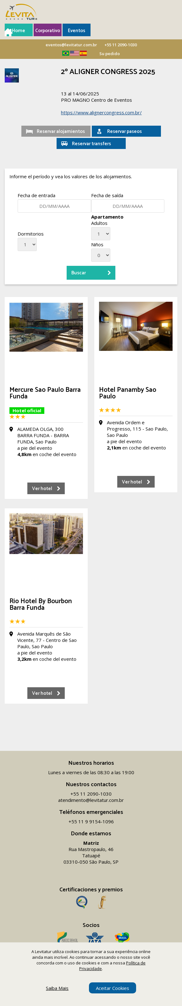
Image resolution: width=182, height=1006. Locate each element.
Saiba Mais (57, 988)
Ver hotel (42, 489)
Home (18, 30)
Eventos (76, 30)
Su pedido (109, 53)
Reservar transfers (91, 144)
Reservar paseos (124, 131)
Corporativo (47, 30)
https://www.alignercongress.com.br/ (101, 112)
